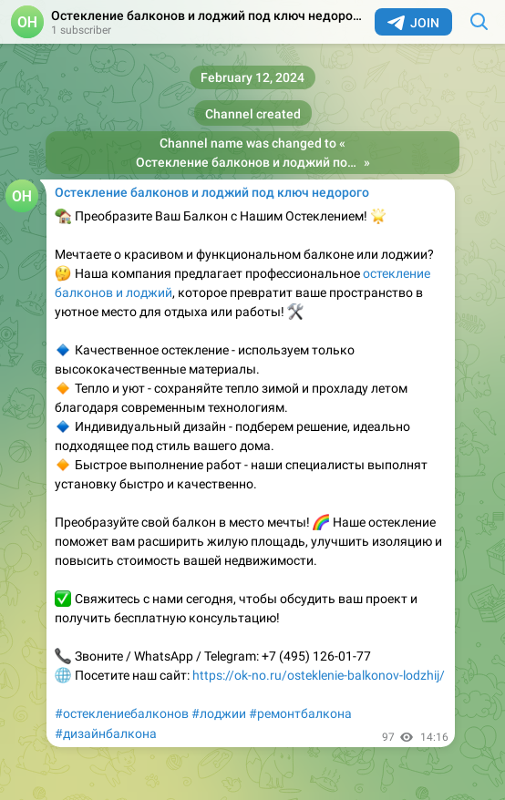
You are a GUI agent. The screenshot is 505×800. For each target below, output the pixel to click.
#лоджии (218, 713)
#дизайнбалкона (106, 733)
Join (413, 22)
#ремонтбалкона (300, 713)
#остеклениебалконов (122, 713)
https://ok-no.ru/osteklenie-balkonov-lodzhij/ (318, 675)
